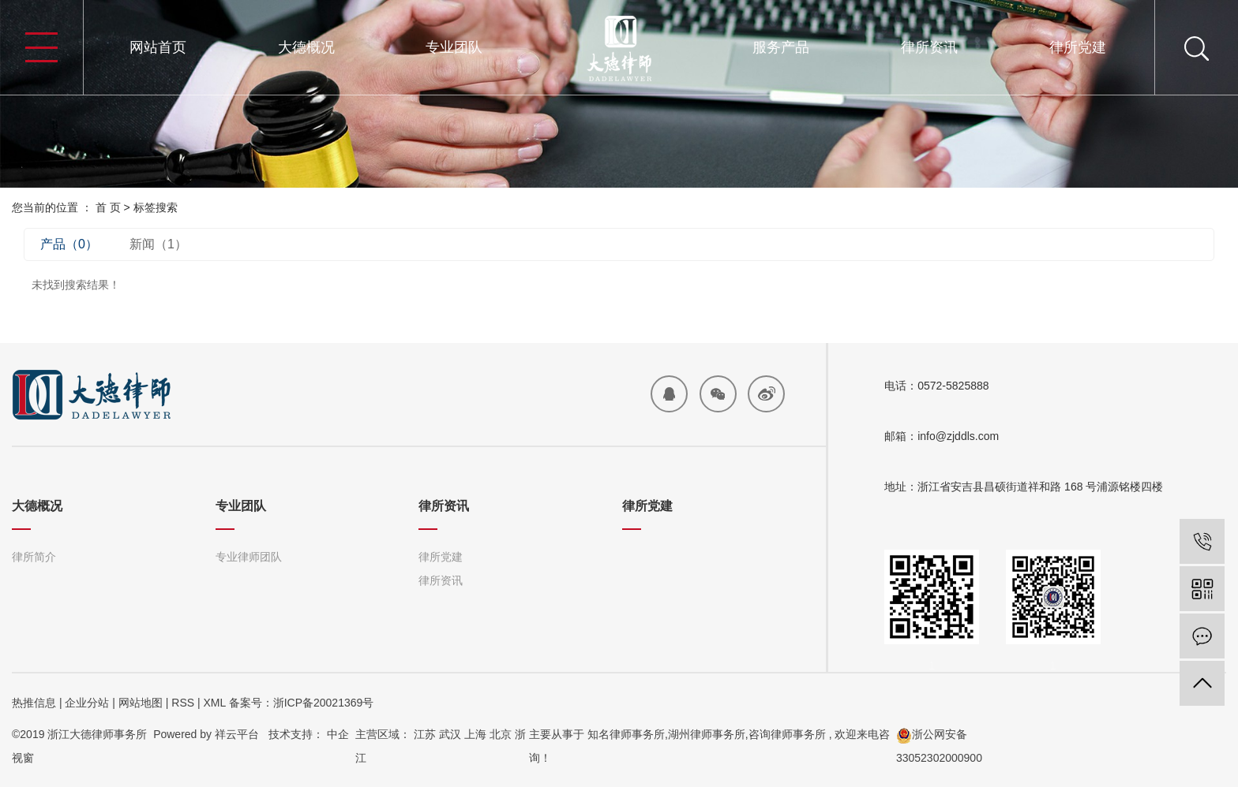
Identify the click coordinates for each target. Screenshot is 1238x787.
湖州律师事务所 (706, 734)
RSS (182, 702)
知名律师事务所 (626, 734)
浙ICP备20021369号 (323, 702)
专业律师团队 (249, 556)
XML (214, 702)
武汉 (450, 734)
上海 (475, 734)
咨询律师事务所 (787, 734)
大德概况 (306, 47)
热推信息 (34, 702)
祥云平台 (237, 734)
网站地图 (140, 702)
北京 (501, 734)
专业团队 (454, 47)
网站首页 (157, 47)
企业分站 (87, 702)
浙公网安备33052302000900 (939, 746)
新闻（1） (158, 244)
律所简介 (34, 556)
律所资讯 (929, 47)
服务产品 (780, 47)
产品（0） (69, 244)
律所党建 (1077, 47)
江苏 (425, 734)
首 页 (108, 207)
